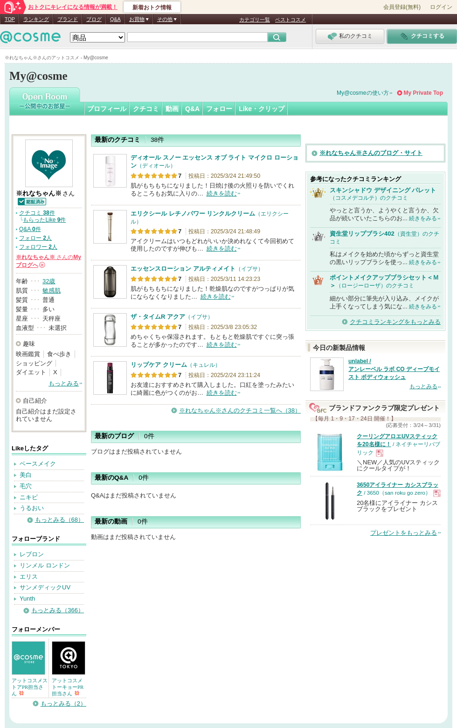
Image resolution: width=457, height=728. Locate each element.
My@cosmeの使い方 (363, 93)
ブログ (94, 19)
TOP (10, 19)
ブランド (67, 19)
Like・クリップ (261, 108)
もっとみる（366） (57, 610)
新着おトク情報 (152, 7)
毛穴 (26, 486)
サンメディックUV (45, 587)
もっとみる (63, 383)
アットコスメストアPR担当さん (30, 687)
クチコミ (146, 108)
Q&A (115, 19)
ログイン (441, 7)
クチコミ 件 (37, 213)
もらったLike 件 (44, 220)
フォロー (219, 108)
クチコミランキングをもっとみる (395, 321)
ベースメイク (38, 463)
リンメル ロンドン (45, 565)
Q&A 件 (30, 229)
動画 (172, 108)
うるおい (32, 507)
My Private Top (423, 93)
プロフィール (106, 108)
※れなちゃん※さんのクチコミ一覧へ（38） (240, 410)
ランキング (36, 19)
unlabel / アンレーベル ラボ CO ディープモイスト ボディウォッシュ (394, 369)
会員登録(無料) (402, 7)
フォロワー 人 (38, 247)
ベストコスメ (290, 19)
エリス (29, 576)
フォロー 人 (35, 238)
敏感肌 (51, 290)
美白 (26, 474)
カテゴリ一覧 (254, 19)
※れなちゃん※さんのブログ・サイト (370, 152)
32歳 (48, 281)
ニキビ (29, 497)
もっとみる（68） (59, 519)
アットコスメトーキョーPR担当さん (67, 687)
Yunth (27, 598)
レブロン (32, 554)
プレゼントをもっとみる (403, 532)
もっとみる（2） (63, 703)
